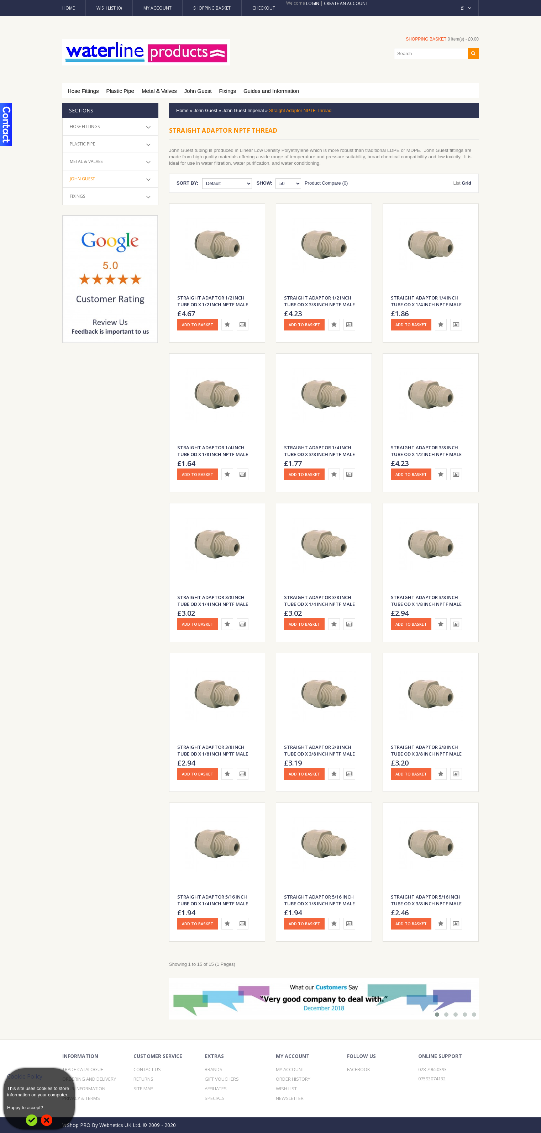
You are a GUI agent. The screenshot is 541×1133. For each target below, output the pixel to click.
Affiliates (216, 1088)
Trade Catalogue (82, 1069)
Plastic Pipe (120, 91)
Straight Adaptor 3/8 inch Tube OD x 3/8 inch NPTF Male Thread (319, 754)
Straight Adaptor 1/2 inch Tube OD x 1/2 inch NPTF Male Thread (212, 304)
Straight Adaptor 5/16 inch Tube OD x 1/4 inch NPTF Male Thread (212, 904)
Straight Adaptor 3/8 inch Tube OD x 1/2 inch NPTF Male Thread (426, 454)
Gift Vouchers (222, 1079)
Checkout (263, 8)
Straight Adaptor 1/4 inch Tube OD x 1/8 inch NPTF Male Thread (212, 454)
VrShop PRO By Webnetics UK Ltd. (101, 1125)
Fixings (227, 91)
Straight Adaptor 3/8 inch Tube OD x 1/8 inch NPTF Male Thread (426, 604)
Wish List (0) (109, 8)
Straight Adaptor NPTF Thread (300, 110)
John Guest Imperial (243, 110)
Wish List (286, 1088)
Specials (215, 1098)
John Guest (198, 91)
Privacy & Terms (81, 1098)
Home (68, 8)
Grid (466, 183)
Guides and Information (271, 91)
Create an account (346, 3)
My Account (157, 8)
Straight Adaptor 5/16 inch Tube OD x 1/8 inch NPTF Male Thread (319, 904)
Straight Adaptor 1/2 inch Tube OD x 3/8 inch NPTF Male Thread (319, 304)
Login (312, 3)
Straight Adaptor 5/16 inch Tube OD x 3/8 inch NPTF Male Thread (426, 904)
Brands (213, 1069)
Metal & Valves (159, 91)
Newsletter (290, 1098)
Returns (143, 1079)
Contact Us (147, 1069)
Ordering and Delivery (89, 1079)
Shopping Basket (212, 8)
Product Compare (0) (326, 183)
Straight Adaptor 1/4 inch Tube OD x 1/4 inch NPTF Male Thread (426, 304)
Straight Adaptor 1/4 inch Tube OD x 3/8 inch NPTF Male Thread (319, 454)
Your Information (83, 1088)
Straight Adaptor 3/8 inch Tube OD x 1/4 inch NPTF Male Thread (212, 604)
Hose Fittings (83, 91)
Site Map (143, 1088)
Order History (293, 1079)
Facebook (358, 1069)
